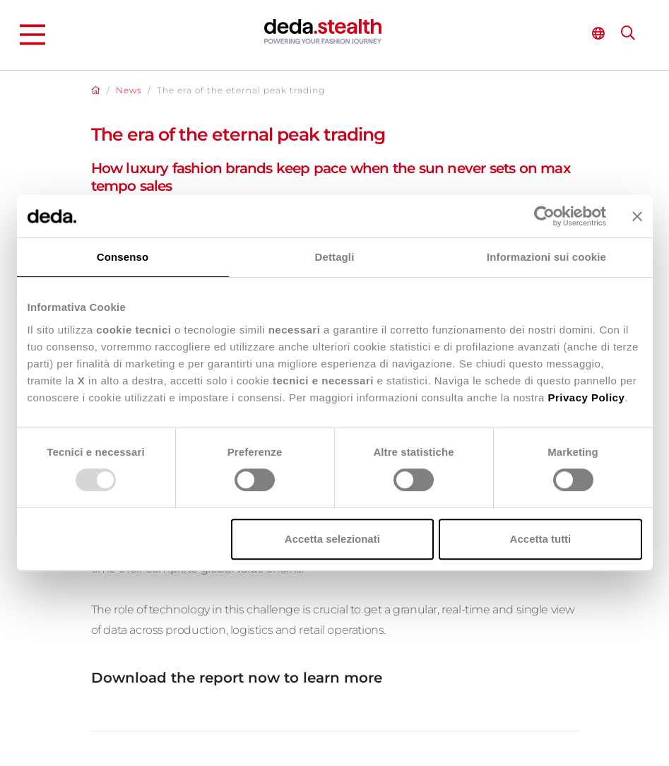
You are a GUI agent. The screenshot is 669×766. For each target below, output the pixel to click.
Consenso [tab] (122, 257)
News (129, 90)
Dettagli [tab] (335, 257)
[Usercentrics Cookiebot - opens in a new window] (544, 216)
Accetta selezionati (332, 539)
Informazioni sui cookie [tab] (546, 257)
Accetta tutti (541, 539)
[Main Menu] (32, 35)
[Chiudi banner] (637, 216)
